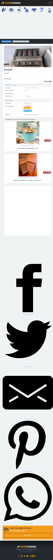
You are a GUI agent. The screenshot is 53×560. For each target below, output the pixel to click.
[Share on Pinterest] (28, 446)
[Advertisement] (28, 210)
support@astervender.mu (26, 551)
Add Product (27, 535)
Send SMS (27, 111)
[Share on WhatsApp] (28, 498)
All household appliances (31, 88)
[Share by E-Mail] (28, 393)
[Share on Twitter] (28, 341)
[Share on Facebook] (28, 289)
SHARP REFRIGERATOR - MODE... (28, 177)
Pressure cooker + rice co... (27, 145)
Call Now (27, 108)
